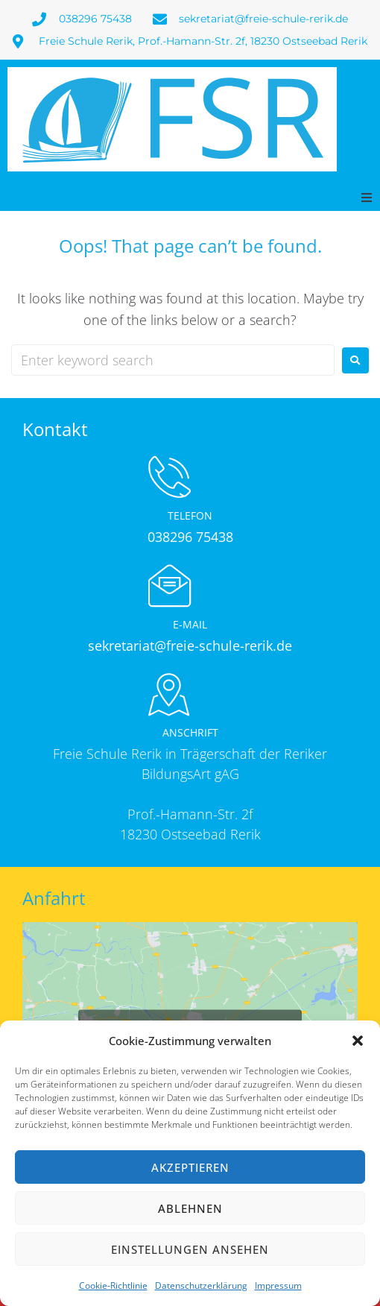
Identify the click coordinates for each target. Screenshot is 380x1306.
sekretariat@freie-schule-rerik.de (190, 645)
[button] (357, 1040)
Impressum (278, 1285)
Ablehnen (190, 1208)
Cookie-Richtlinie (113, 1285)
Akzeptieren (190, 1167)
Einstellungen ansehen (190, 1249)
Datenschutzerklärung (201, 1285)
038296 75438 (190, 537)
